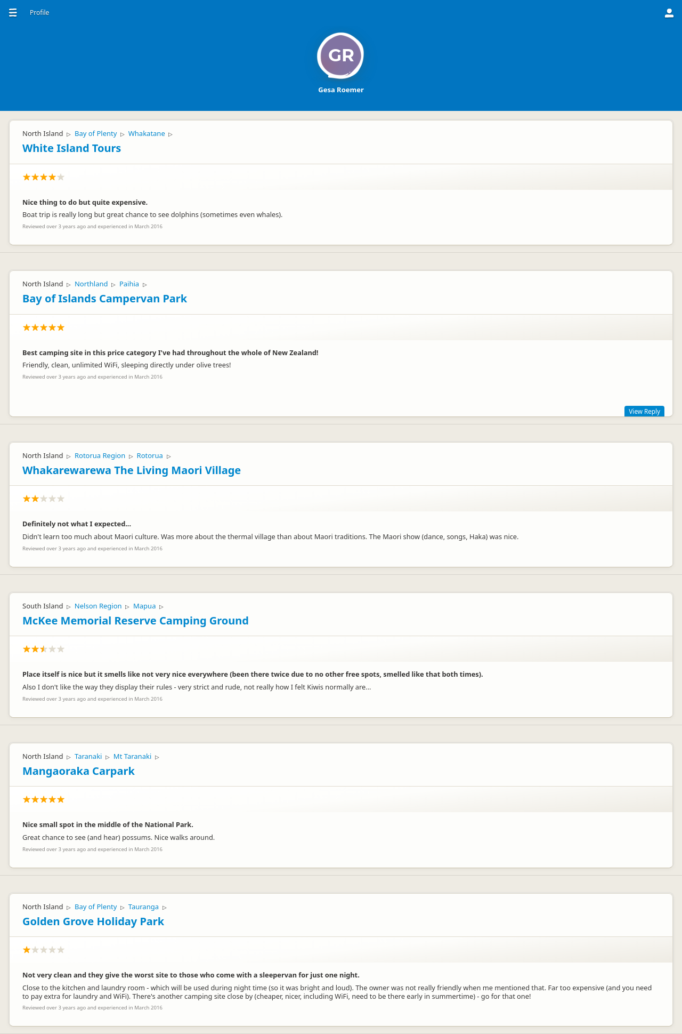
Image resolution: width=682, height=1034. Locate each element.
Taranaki (88, 756)
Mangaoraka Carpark (78, 771)
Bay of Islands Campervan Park (104, 298)
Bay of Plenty (96, 133)
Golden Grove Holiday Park (93, 921)
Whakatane (146, 133)
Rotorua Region (100, 455)
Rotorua (150, 455)
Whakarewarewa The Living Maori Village (131, 470)
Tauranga (143, 906)
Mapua (144, 606)
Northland (91, 283)
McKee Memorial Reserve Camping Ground (135, 620)
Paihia (129, 283)
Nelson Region (98, 606)
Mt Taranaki (132, 756)
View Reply (644, 411)
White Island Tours (71, 148)
